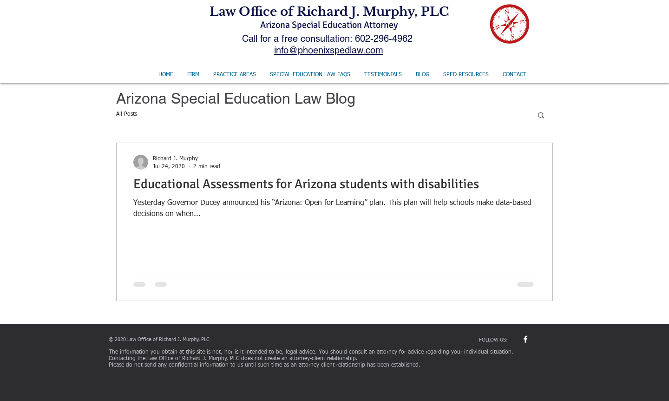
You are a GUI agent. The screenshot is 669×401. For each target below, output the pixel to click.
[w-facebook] (525, 339)
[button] (541, 116)
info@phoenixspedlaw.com (328, 50)
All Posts (126, 114)
